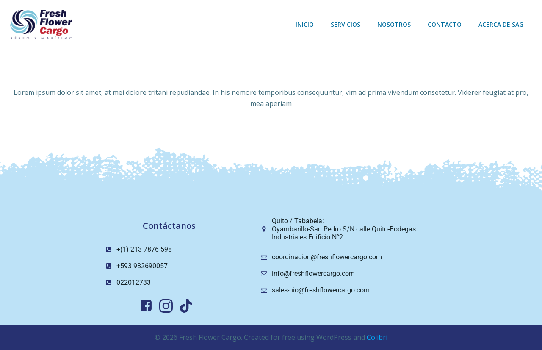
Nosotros (394, 24)
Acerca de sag (500, 24)
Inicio (305, 24)
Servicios (345, 24)
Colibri (377, 337)
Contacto (445, 24)
